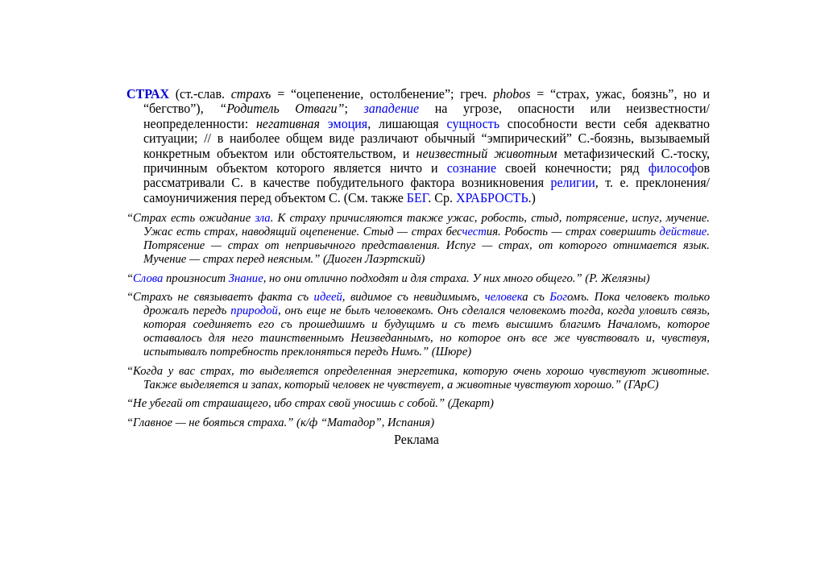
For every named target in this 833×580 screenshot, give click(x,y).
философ (673, 168)
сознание (471, 168)
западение (392, 108)
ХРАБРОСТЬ (492, 198)
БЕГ (417, 198)
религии (572, 182)
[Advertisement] (416, 45)
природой (254, 310)
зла (262, 217)
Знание (246, 277)
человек (503, 296)
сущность (473, 123)
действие (683, 231)
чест (474, 231)
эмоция (347, 123)
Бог (558, 296)
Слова (148, 277)
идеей (328, 296)
